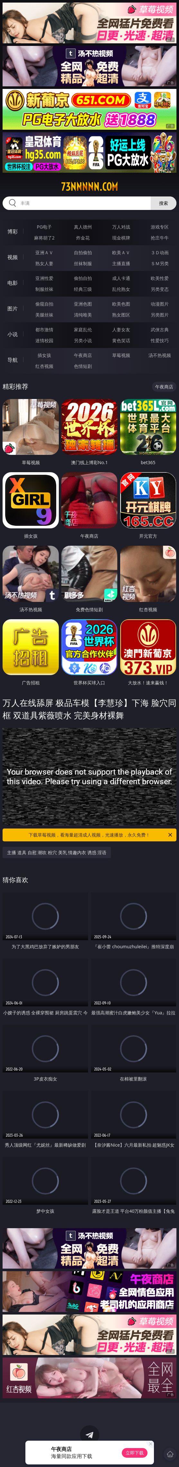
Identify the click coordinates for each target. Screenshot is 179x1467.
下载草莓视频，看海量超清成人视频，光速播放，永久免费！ (101, 835)
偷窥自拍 (44, 304)
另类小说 (83, 340)
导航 (12, 359)
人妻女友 (121, 329)
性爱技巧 (160, 340)
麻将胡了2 (44, 238)
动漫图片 (160, 304)
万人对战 (121, 227)
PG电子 (44, 227)
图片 (12, 308)
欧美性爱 (160, 278)
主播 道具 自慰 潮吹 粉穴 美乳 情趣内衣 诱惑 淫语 (56, 852)
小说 (12, 334)
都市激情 (44, 329)
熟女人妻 (44, 263)
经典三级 (83, 289)
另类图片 (160, 315)
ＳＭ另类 (160, 263)
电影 (12, 282)
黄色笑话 (121, 340)
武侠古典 (160, 329)
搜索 (163, 203)
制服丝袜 (44, 289)
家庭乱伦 (83, 329)
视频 (12, 257)
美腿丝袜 (44, 315)
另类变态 (160, 289)
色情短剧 (83, 366)
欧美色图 (121, 304)
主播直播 (121, 263)
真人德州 (83, 227)
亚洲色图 (83, 304)
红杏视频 (44, 366)
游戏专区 (160, 227)
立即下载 (135, 1453)
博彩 (12, 231)
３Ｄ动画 (160, 252)
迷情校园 (44, 340)
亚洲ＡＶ (44, 252)
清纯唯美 (83, 315)
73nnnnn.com (89, 186)
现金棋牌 (121, 238)
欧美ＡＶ (121, 252)
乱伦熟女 (121, 289)
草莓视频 (121, 355)
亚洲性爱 (44, 278)
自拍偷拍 (83, 252)
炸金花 (83, 238)
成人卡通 (121, 278)
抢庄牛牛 (160, 238)
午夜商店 (83, 355)
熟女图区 (121, 315)
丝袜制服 (83, 263)
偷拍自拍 (83, 278)
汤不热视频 (159, 355)
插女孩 (44, 355)
